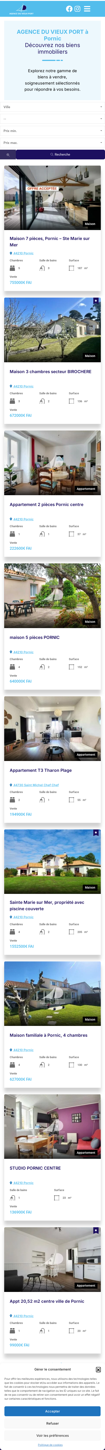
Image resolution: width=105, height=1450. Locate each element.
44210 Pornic (22, 253)
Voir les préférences (52, 1435)
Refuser (52, 1423)
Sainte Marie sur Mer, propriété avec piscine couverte (47, 905)
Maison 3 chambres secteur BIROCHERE (51, 371)
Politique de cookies (50, 1444)
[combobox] (52, 107)
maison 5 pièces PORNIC (35, 637)
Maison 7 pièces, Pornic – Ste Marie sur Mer (50, 241)
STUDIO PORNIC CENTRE (35, 1168)
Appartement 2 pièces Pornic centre (46, 504)
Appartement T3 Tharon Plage (41, 770)
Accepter (52, 1411)
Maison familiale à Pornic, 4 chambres (48, 1035)
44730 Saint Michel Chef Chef (34, 785)
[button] (98, 1369)
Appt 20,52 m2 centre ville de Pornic (47, 1301)
